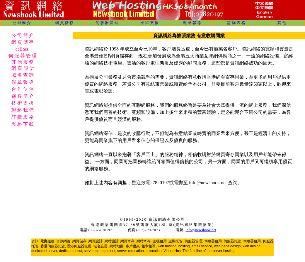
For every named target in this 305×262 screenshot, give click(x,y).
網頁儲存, (79, 241)
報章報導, (149, 246)
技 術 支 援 (149, 23)
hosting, (184, 246)
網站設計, (112, 241)
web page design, (228, 246)
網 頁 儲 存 (64, 23)
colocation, (154, 251)
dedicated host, (71, 251)
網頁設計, (95, 241)
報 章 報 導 (192, 23)
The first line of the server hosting (208, 251)
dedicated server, (44, 251)
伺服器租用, (213, 241)
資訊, (35, 241)
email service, (202, 246)
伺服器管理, (194, 241)
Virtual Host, (173, 251)
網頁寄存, (127, 241)
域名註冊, (100, 246)
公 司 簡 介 (22, 23)
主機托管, (175, 241)
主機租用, (160, 241)
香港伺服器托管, (53, 246)
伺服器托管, (233, 241)
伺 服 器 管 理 (107, 23)
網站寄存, (144, 241)
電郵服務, (47, 241)
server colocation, (131, 251)
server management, (100, 251)
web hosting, (167, 246)
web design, (252, 246)
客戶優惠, (133, 246)
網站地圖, (117, 246)
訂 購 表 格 (236, 23)
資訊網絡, (63, 241)
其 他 (281, 23)
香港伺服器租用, (79, 246)
